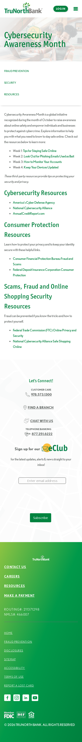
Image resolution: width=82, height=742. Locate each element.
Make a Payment (19, 595)
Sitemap (10, 659)
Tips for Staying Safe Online (39, 151)
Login (60, 8)
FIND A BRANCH (41, 407)
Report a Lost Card (19, 685)
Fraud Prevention (16, 71)
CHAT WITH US (41, 421)
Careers (12, 576)
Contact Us (15, 567)
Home (8, 632)
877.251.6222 (42, 434)
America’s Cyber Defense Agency (34, 202)
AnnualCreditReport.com (29, 213)
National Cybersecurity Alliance (32, 208)
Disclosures (13, 650)
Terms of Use (14, 676)
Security (10, 82)
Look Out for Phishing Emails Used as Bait (49, 156)
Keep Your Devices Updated (41, 167)
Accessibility (14, 667)
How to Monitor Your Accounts (43, 162)
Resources (11, 94)
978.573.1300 (41, 394)
